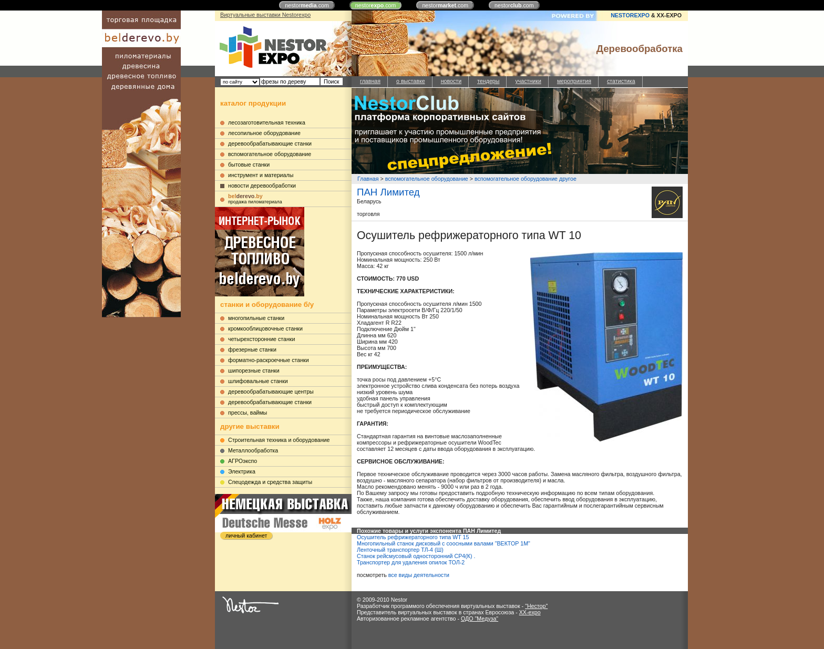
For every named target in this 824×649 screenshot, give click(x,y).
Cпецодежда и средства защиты (270, 482)
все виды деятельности (418, 575)
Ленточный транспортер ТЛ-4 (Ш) (400, 550)
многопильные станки (256, 318)
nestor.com (307, 5)
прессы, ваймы (247, 412)
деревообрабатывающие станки (270, 143)
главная (370, 81)
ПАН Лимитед (388, 192)
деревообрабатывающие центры (271, 391)
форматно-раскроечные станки (268, 360)
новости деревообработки (262, 185)
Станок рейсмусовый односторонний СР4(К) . (416, 556)
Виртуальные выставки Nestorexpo (265, 15)
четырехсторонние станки (261, 339)
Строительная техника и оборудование (278, 440)
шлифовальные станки (258, 381)
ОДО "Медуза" (479, 618)
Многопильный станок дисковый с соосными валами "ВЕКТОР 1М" (443, 543)
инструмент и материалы (260, 175)
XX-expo (530, 612)
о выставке (410, 81)
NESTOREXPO (630, 15)
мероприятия (574, 81)
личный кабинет (246, 535)
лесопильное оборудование (264, 133)
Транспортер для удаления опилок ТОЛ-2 (411, 562)
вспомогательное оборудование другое (525, 179)
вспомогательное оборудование (269, 154)
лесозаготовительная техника (266, 122)
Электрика (241, 471)
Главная (368, 179)
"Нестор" (536, 606)
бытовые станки (249, 164)
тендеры (488, 81)
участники (528, 81)
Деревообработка (639, 48)
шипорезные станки (254, 370)
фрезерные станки (252, 349)
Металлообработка (253, 450)
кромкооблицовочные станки (265, 328)
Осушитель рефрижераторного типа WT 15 (413, 537)
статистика (621, 81)
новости (451, 81)
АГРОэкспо (242, 461)
